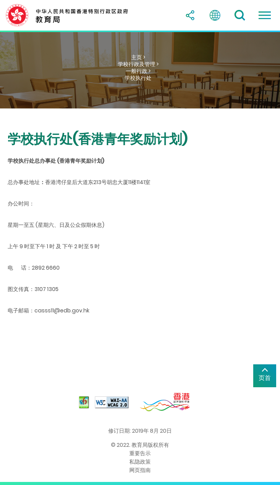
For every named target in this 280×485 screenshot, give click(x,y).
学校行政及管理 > (138, 64)
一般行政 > (138, 71)
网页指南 (140, 470)
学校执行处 (138, 77)
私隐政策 (140, 462)
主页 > (138, 57)
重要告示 (140, 453)
